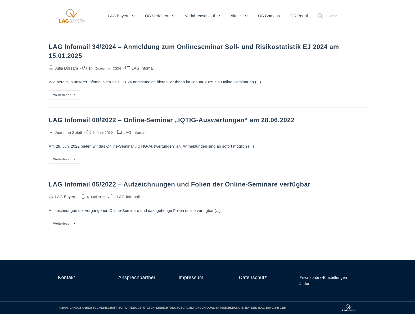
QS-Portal (299, 15)
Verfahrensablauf (202, 16)
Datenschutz (253, 277)
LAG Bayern (121, 16)
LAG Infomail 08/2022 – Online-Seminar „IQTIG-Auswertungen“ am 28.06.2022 (172, 120)
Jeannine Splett (68, 132)
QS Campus (269, 15)
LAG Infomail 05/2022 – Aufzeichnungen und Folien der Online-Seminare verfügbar (179, 184)
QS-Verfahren (159, 16)
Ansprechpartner (137, 277)
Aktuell (239, 16)
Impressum (191, 277)
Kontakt (66, 277)
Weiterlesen (66, 93)
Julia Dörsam (66, 68)
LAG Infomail (143, 68)
